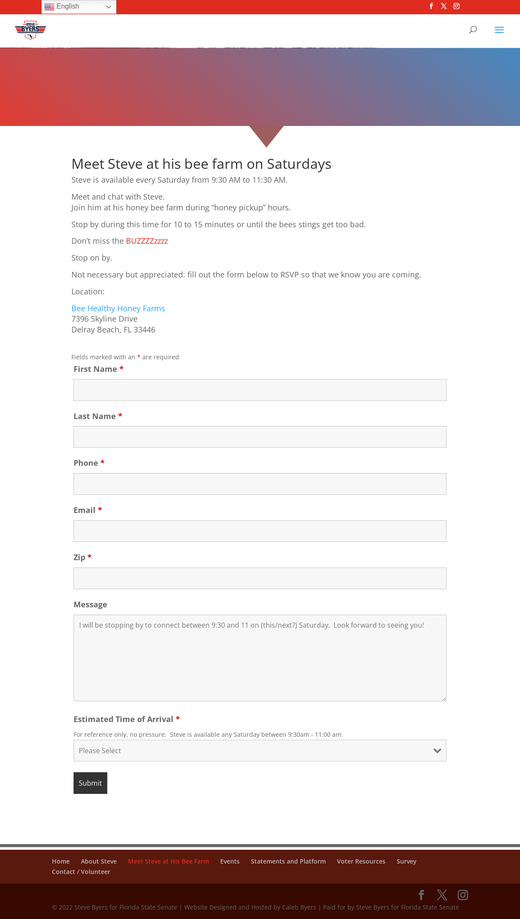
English (61, 7)
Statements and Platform (288, 861)
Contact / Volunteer (81, 871)
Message (90, 604)
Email (88, 510)
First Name (99, 369)
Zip (83, 557)
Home (61, 861)
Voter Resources (361, 861)
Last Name (98, 416)
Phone (89, 463)
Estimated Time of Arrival (127, 719)
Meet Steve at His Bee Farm (168, 861)
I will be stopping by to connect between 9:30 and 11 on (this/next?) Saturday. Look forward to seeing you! (260, 658)
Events (230, 861)
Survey (407, 861)
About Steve (99, 861)
